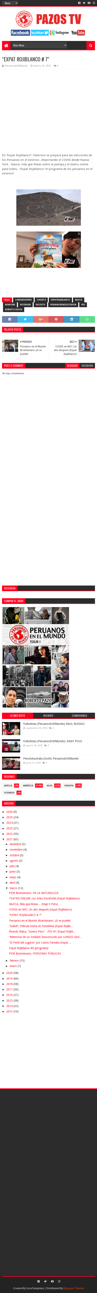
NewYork (10, 305)
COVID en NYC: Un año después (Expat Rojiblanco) (40, 909)
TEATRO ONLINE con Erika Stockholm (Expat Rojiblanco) (44, 898)
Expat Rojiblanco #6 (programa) (28, 948)
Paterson (25, 305)
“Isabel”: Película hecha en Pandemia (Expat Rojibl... (41, 926)
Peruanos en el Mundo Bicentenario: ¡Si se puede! (40, 920)
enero (14, 966)
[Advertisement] (48, 491)
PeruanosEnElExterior (63, 305)
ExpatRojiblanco (60, 300)
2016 (10, 994)
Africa (8, 785)
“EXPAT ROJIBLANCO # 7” (25, 915)
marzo (14, 888)
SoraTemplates (35, 1288)
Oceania (9, 792)
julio (13, 866)
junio (13, 871)
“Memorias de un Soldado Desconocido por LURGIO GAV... (45, 937)
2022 (10, 833)
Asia (49, 785)
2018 (10, 984)
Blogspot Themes (74, 1288)
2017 (10, 989)
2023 (10, 828)
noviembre (16, 849)
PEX (83, 305)
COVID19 (41, 300)
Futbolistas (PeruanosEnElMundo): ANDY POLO (52, 741)
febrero (15, 960)
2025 (10, 817)
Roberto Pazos (13, 309)
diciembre (16, 844)
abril (13, 882)
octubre (15, 855)
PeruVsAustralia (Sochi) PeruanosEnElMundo (51, 758)
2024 (10, 822)
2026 (10, 811)
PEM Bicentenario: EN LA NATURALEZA (33, 893)
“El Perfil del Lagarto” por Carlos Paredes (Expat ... (40, 942)
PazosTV (40, 305)
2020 (10, 972)
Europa (69, 785)
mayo (13, 877)
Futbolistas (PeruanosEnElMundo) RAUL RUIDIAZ (54, 723)
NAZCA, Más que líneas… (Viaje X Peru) (33, 904)
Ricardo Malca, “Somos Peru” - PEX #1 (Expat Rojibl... (42, 931)
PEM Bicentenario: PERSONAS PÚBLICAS (35, 953)
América (28, 785)
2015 (10, 1000)
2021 (10, 839)
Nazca (78, 300)
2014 (10, 1006)
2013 (10, 1011)
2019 (10, 978)
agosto (14, 860)
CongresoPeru (23, 300)
